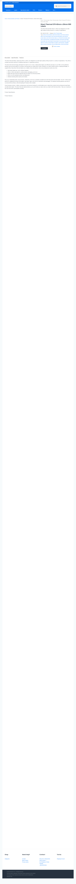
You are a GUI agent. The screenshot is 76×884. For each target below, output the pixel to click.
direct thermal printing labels (61, 36)
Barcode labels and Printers (15, 18)
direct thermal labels (51, 36)
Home (6, 18)
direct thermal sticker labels (55, 37)
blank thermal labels (57, 34)
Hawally (41, 869)
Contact (24, 864)
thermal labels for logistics (64, 42)
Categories (7, 864)
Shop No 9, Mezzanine (44, 864)
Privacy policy (25, 867)
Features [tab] (21, 57)
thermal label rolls (50, 41)
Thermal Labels (47, 20)
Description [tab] (7, 57)
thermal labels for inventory (53, 42)
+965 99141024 (43, 870)
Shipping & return (61, 864)
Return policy (25, 866)
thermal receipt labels (58, 44)
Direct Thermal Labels (55, 20)
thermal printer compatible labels (47, 44)
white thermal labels (48, 45)
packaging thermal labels (61, 39)
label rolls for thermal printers (49, 39)
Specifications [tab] (14, 57)
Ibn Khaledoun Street (44, 867)
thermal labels (57, 41)
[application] (9, 10)
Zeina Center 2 (42, 866)
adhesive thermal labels (48, 34)
